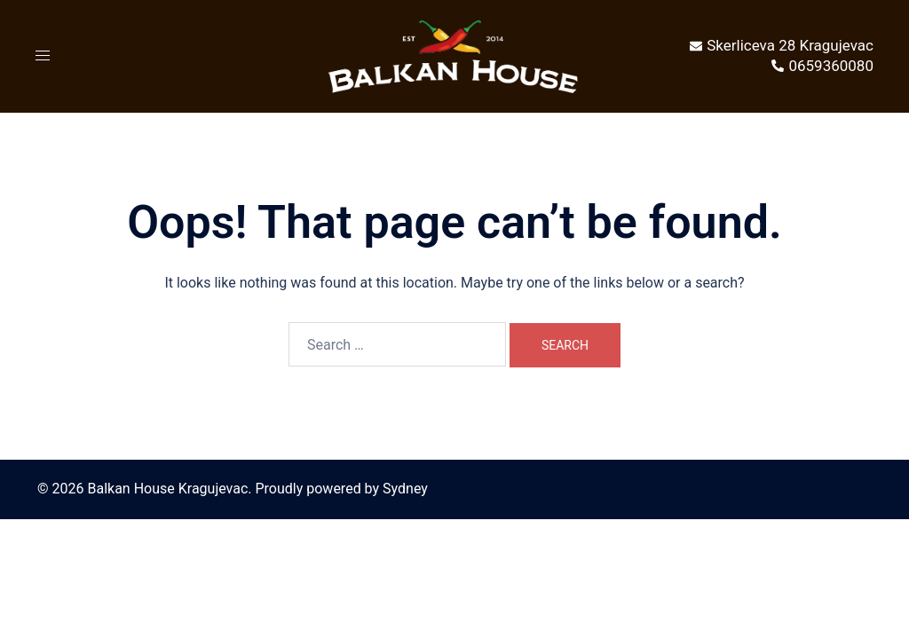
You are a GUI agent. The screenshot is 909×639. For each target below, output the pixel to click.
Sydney (405, 488)
